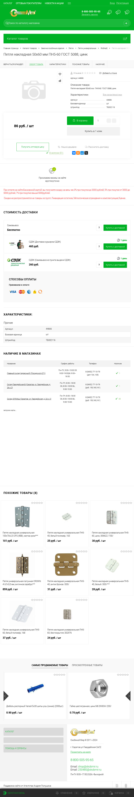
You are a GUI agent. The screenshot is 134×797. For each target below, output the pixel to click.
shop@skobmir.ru (88, 765)
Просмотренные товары (87, 663)
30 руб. (111, 541)
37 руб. (22, 638)
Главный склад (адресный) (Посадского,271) (26, 372)
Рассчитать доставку (97, 147)
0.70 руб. (57, 711)
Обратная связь (14, 793)
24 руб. (67, 638)
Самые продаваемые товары (50, 663)
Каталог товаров (67, 38)
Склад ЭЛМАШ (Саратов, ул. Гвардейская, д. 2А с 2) (29, 397)
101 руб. (22, 541)
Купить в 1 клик (93, 131)
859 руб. (22, 589)
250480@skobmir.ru (89, 768)
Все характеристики (112, 94)
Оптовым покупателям (28, 3)
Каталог (8, 3)
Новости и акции (54, 3)
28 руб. (111, 589)
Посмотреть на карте (81, 751)
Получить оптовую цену (32, 147)
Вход (112, 3)
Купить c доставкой (115, 228)
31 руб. (67, 589)
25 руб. (67, 541)
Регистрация (122, 3)
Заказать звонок (90, 14)
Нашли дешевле (67, 147)
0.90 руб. (14, 711)
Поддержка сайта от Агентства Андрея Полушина (27, 784)
